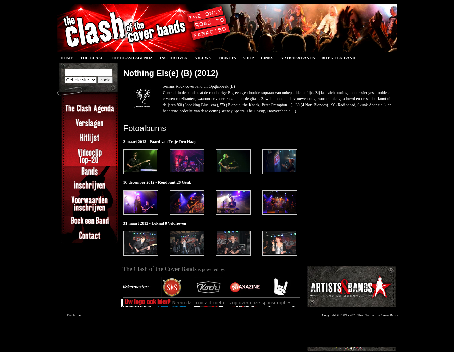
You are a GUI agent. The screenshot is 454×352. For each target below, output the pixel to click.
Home (67, 57)
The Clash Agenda (132, 57)
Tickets (227, 57)
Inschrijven (173, 57)
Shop (248, 57)
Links (267, 57)
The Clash (92, 57)
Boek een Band (338, 57)
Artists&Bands (297, 57)
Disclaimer (74, 315)
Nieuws (203, 57)
